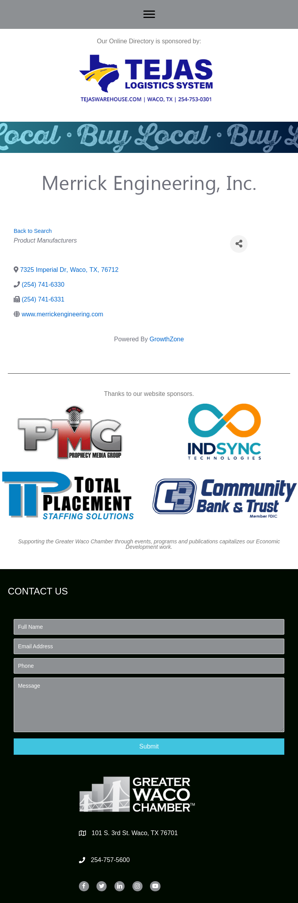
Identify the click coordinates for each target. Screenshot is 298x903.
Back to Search (33, 231)
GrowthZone (167, 339)
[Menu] (149, 14)
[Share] (239, 244)
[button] (149, 746)
